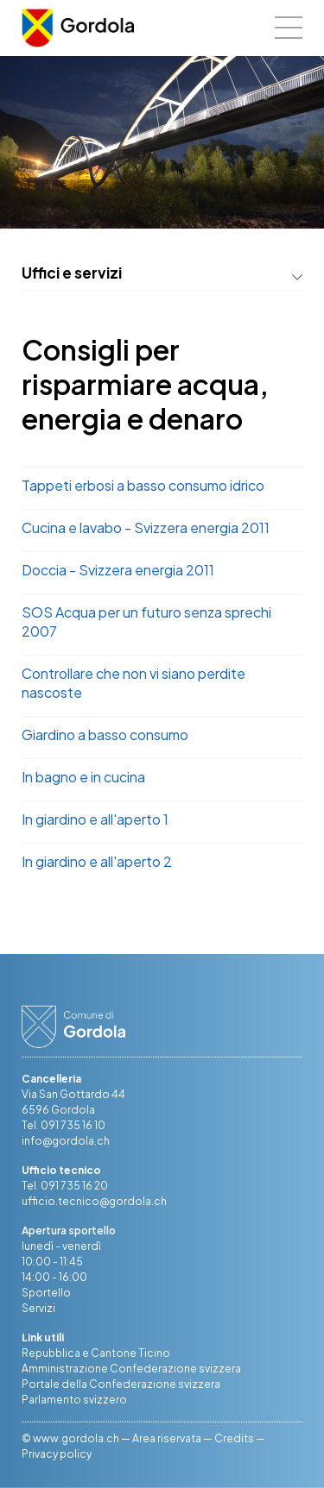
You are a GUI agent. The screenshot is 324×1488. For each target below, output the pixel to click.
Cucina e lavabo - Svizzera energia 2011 (146, 527)
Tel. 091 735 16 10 (63, 1125)
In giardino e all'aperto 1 (95, 819)
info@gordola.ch (66, 1140)
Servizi (38, 1308)
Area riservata (166, 1438)
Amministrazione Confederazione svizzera (131, 1368)
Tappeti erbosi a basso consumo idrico (143, 485)
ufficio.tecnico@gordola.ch (94, 1201)
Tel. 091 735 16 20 (65, 1185)
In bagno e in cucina (83, 777)
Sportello (46, 1292)
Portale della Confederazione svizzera (121, 1384)
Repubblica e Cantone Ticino (96, 1353)
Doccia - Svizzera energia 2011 (118, 570)
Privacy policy (57, 1453)
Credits (234, 1438)
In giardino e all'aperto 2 (97, 861)
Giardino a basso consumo (105, 734)
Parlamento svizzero (74, 1399)
